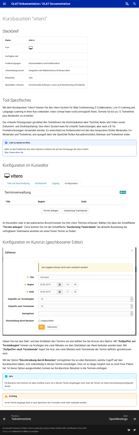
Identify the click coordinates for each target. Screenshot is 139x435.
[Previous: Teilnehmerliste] (18, 418)
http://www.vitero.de (14, 152)
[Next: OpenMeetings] (121, 418)
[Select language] (127, 4)
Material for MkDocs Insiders (25, 431)
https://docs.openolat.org (34, 428)
